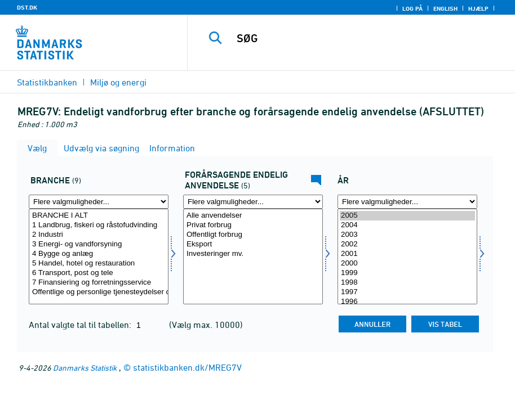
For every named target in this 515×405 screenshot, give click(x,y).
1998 (407, 282)
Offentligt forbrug (253, 235)
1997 (407, 292)
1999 (407, 273)
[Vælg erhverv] (98, 256)
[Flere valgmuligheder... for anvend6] (253, 202)
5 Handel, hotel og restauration (98, 263)
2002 (407, 244)
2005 (407, 215)
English (445, 8)
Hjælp (478, 8)
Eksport (253, 244)
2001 (407, 254)
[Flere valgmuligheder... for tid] (407, 202)
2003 (407, 235)
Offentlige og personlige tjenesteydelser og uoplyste (98, 292)
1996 (407, 302)
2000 (407, 263)
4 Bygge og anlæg (98, 254)
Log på (412, 8)
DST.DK (27, 7)
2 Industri (98, 235)
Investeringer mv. (253, 254)
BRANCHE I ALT (98, 215)
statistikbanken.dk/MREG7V (187, 367)
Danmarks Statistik (85, 367)
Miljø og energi (118, 82)
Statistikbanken (47, 82)
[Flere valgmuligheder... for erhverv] (98, 202)
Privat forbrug (253, 225)
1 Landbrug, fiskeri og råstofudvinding (98, 225)
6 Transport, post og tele (98, 273)
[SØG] (361, 38)
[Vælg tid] (407, 256)
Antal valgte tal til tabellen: (81, 325)
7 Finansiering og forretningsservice (98, 282)
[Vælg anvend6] (253, 256)
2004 (407, 225)
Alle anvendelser (253, 215)
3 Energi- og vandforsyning (98, 244)
